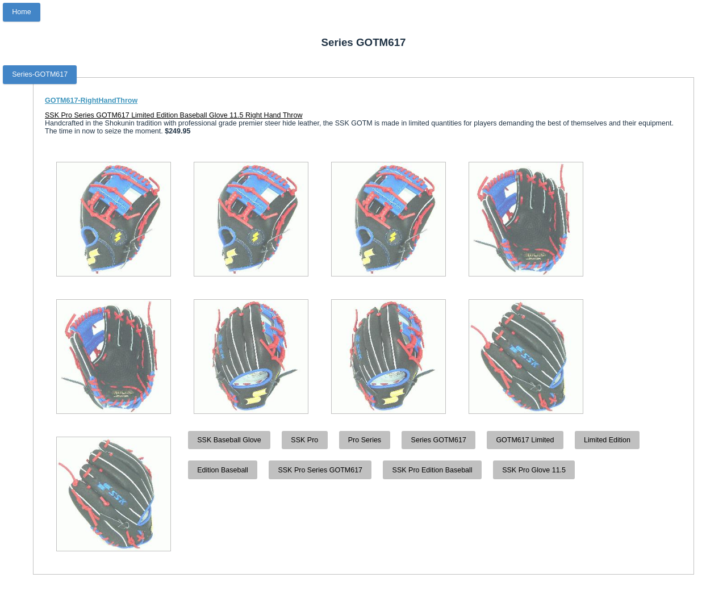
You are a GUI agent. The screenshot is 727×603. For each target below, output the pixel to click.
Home (21, 12)
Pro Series (364, 440)
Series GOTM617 (438, 440)
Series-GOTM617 (40, 74)
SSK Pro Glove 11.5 (534, 470)
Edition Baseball (222, 470)
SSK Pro (304, 440)
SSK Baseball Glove (229, 440)
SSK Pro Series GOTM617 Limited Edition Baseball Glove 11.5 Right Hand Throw (173, 115)
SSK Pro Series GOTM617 (320, 470)
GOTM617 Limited (525, 440)
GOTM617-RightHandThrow (91, 100)
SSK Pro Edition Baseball (432, 470)
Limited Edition (607, 440)
